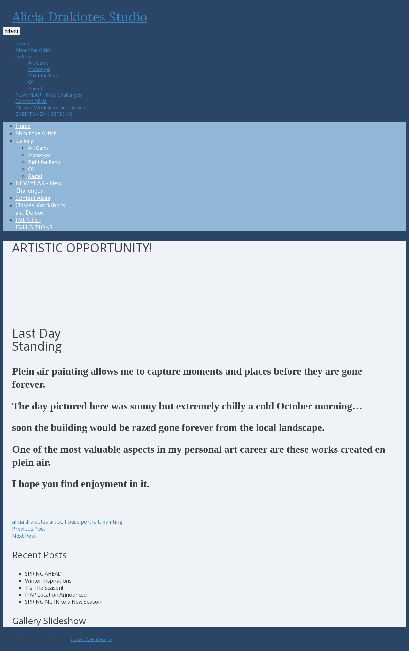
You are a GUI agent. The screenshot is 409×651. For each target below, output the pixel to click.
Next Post (24, 535)
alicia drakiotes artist (37, 521)
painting (112, 521)
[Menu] (11, 31)
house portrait (82, 521)
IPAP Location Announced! (56, 594)
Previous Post (28, 528)
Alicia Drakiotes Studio (79, 17)
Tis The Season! (44, 587)
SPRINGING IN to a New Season (63, 601)
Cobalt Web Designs (91, 639)
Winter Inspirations (48, 580)
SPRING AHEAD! (44, 573)
